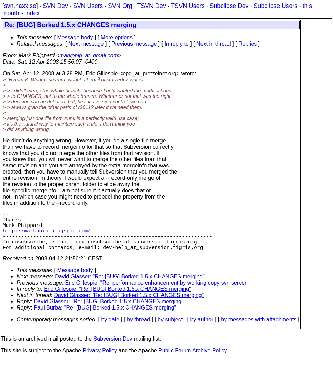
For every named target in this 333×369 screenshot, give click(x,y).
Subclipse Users (275, 5)
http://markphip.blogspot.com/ (47, 235)
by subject (170, 329)
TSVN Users (188, 5)
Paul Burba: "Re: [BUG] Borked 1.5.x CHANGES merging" (105, 317)
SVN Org (120, 5)
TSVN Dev (151, 5)
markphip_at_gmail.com (88, 55)
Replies (247, 44)
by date (110, 329)
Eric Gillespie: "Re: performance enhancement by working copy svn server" (157, 292)
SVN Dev (55, 5)
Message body (75, 37)
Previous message (134, 44)
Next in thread (213, 44)
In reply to (177, 44)
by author (201, 329)
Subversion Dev (113, 348)
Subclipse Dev (229, 5)
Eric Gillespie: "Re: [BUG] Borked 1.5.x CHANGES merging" (117, 299)
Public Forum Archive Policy (192, 360)
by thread (138, 329)
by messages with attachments (258, 329)
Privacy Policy (99, 360)
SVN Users (88, 5)
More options (117, 37)
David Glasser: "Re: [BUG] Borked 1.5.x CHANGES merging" (130, 286)
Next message (86, 44)
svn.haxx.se (20, 5)
